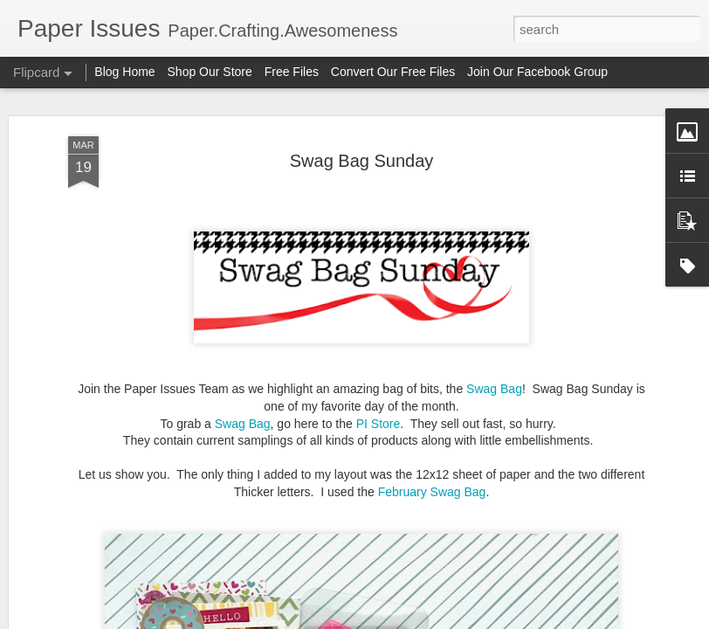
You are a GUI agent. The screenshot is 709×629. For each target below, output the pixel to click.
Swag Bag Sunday (362, 159)
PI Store (378, 423)
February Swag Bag (432, 492)
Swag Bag (494, 389)
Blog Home (124, 72)
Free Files (292, 72)
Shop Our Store (210, 72)
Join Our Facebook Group (537, 72)
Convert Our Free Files (393, 72)
